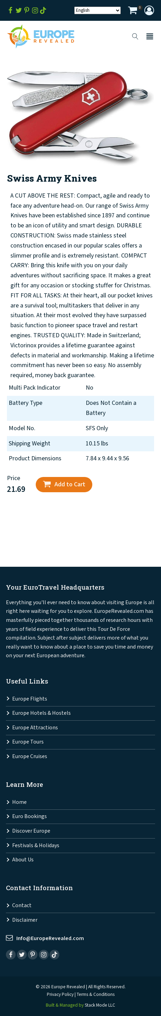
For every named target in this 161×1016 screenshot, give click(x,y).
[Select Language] (97, 10)
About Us (23, 859)
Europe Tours (28, 742)
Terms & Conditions (96, 994)
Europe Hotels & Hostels (41, 713)
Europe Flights (29, 699)
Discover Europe (31, 831)
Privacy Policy (60, 994)
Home (19, 802)
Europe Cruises (29, 756)
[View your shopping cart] (132, 11)
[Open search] (135, 36)
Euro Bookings (29, 816)
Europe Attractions (35, 727)
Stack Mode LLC (100, 1005)
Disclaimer (24, 920)
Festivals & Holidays (35, 845)
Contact (22, 905)
